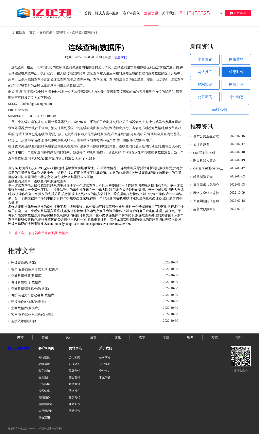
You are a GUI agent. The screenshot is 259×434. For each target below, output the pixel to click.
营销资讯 (45, 32)
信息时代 (62, 32)
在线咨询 (238, 13)
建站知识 (205, 84)
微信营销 (44, 417)
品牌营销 (219, 109)
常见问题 (104, 377)
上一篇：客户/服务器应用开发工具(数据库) (38, 233)
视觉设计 (44, 377)
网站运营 (236, 84)
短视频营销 (45, 410)
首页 (32, 32)
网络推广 (205, 72)
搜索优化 (44, 390)
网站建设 (44, 357)
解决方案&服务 (19, 348)
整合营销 (205, 59)
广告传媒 (44, 384)
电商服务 (44, 397)
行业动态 (236, 97)
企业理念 (104, 364)
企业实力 (104, 370)
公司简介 (104, 357)
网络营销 (236, 59)
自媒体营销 (45, 404)
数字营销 (44, 370)
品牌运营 (44, 364)
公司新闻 (205, 97)
